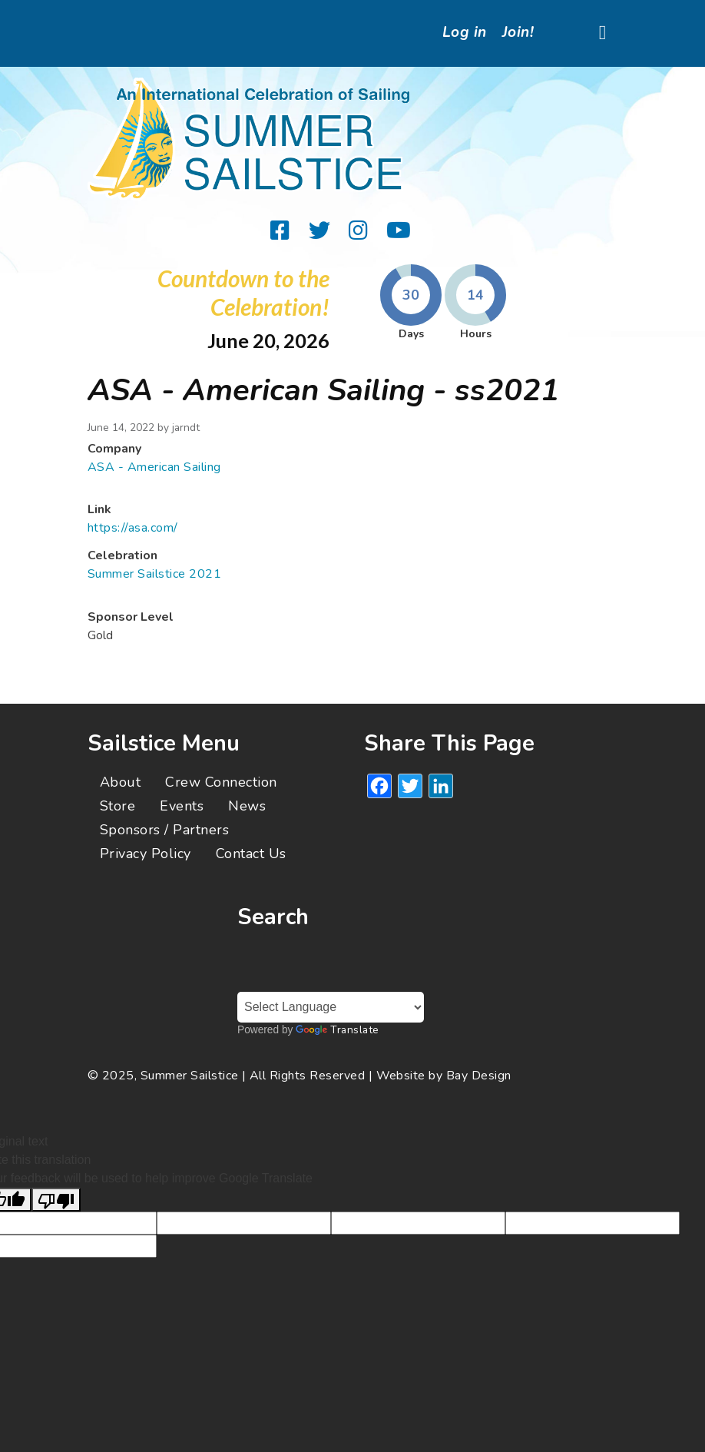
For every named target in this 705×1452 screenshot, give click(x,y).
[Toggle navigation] (602, 33)
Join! (518, 32)
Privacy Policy (145, 853)
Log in (464, 32)
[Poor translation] (56, 1200)
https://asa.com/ (133, 527)
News (247, 806)
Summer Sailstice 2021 (154, 573)
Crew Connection (220, 782)
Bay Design (478, 1075)
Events (182, 806)
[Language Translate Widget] (330, 1007)
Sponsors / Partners (164, 829)
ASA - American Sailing (154, 467)
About (120, 782)
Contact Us (251, 853)
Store (117, 806)
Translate (337, 1030)
